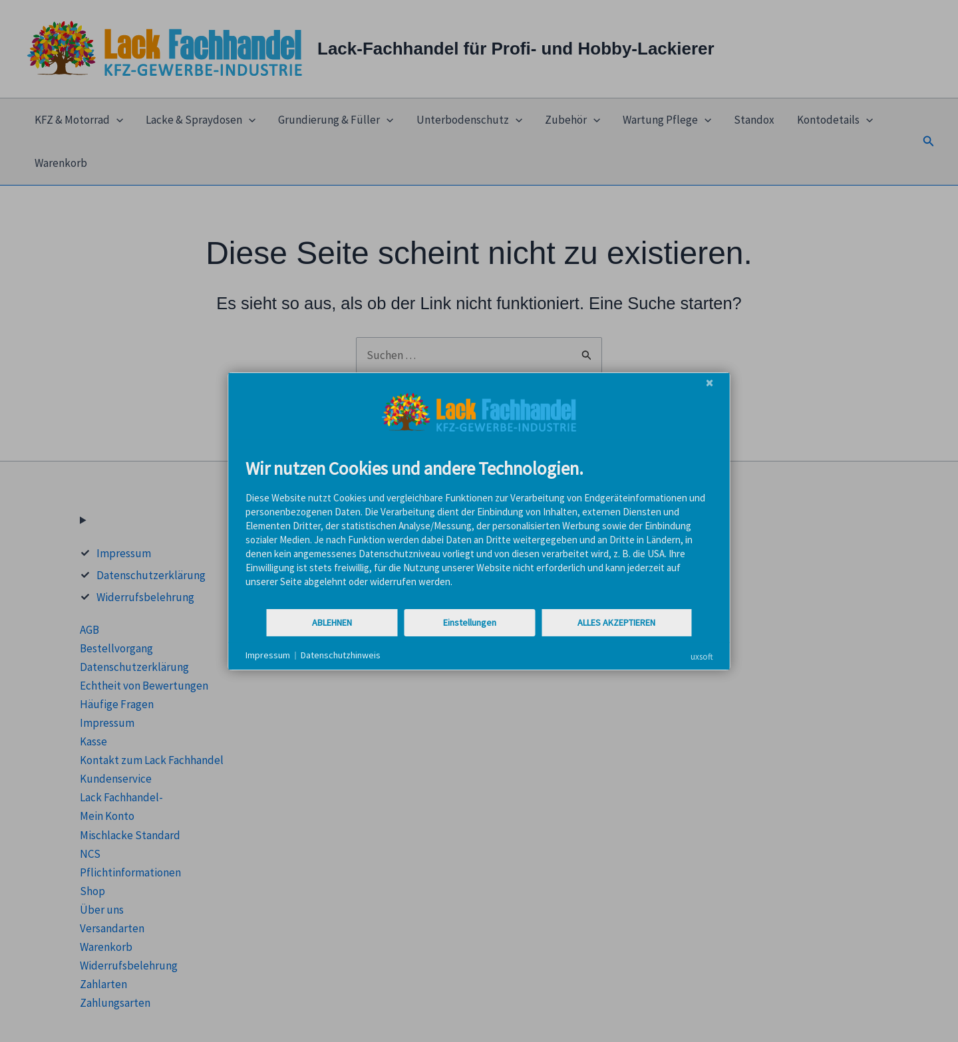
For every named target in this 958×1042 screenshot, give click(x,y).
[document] (479, 532)
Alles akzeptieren (616, 622)
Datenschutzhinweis (341, 655)
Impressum (267, 655)
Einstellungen (469, 622)
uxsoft (702, 656)
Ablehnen (332, 622)
